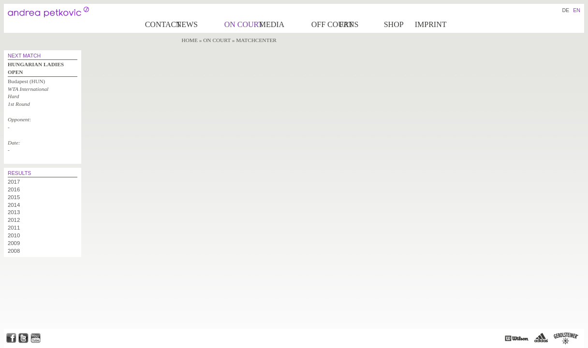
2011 (14, 228)
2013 (14, 212)
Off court (324, 24)
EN (576, 10)
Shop (394, 24)
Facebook (11, 338)
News (187, 24)
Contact (160, 24)
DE (565, 10)
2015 (14, 197)
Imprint (431, 24)
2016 (14, 189)
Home (190, 40)
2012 (14, 220)
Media (271, 24)
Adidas (541, 338)
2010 (14, 235)
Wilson (517, 338)
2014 (14, 205)
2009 (14, 243)
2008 (14, 251)
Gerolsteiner (566, 338)
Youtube (35, 338)
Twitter (23, 338)
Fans (349, 24)
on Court (241, 24)
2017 (14, 182)
